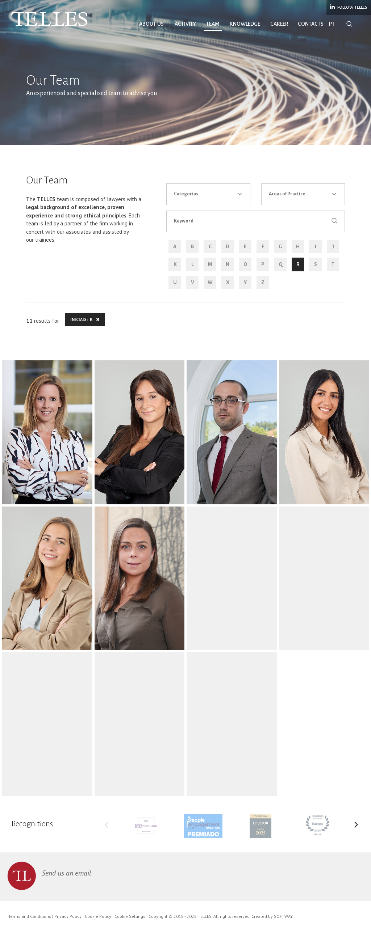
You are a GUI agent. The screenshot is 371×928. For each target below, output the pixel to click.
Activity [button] (185, 24)
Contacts (311, 24)
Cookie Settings (129, 916)
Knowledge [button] (245, 24)
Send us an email (66, 873)
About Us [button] (151, 24)
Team (213, 24)
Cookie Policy (98, 916)
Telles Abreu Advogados (49, 19)
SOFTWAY (283, 916)
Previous (106, 826)
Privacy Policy (68, 916)
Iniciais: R (84, 319)
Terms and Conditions (29, 916)
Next (356, 826)
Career (279, 24)
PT (332, 24)
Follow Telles (348, 7)
